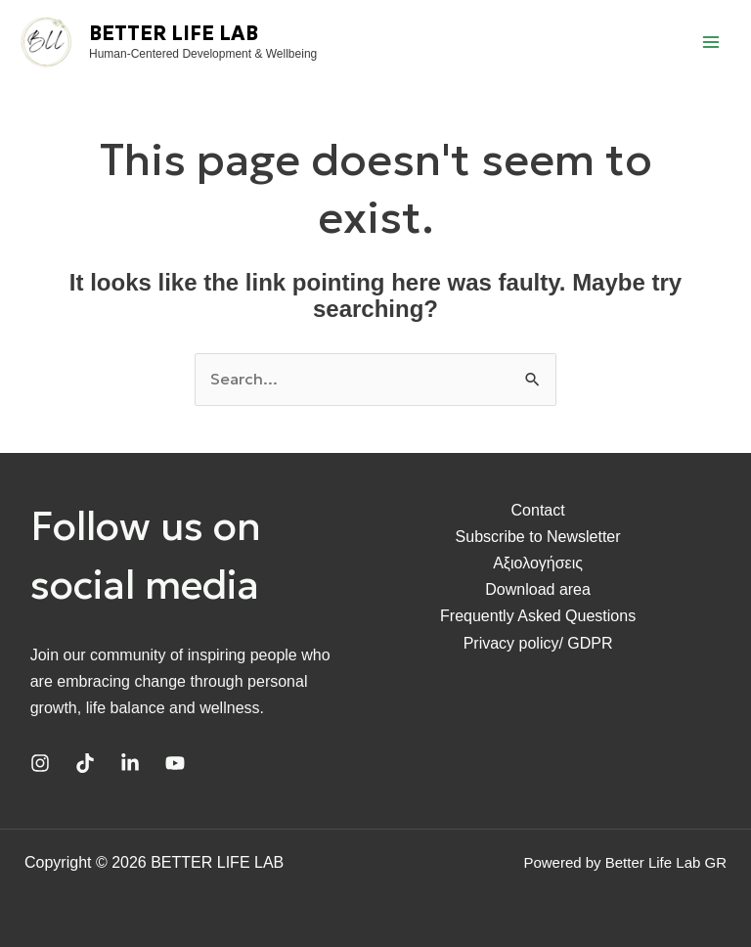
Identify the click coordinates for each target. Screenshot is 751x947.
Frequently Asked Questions (538, 616)
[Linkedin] (130, 763)
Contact (538, 510)
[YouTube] (175, 763)
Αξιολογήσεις (538, 563)
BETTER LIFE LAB (173, 33)
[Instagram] (40, 763)
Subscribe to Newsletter (538, 536)
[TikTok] (85, 763)
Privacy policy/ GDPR (538, 643)
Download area (538, 589)
